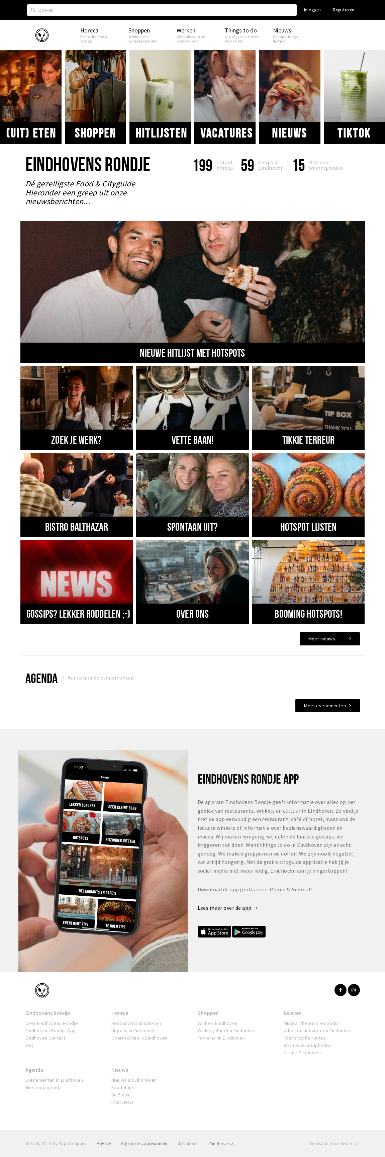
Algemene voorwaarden (144, 1143)
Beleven (293, 1012)
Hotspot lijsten (308, 526)
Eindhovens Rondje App (50, 1031)
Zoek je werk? (76, 439)
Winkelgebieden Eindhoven (227, 1031)
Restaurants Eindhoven (136, 1023)
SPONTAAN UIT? (192, 526)
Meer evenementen (325, 706)
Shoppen (95, 133)
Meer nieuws (321, 639)
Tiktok (354, 133)
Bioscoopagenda (43, 1087)
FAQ (29, 1045)
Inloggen (312, 10)
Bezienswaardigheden (307, 1045)
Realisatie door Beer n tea (334, 1143)
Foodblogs (122, 1087)
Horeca (119, 1012)
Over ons (192, 613)
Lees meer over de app (228, 907)
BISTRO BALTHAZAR (76, 526)
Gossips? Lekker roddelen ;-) (78, 613)
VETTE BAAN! (193, 439)
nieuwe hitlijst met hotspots (192, 352)
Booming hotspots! (308, 613)
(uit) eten (31, 133)
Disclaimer (188, 1143)
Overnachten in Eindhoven (139, 1038)
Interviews (122, 1102)
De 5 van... (122, 1095)
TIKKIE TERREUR (308, 439)
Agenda (41, 678)
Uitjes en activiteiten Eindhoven (318, 1031)
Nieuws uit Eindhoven (134, 1080)
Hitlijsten (161, 133)
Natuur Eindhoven (302, 1053)
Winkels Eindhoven (217, 1023)
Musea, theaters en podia (311, 1023)
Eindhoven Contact (45, 1038)
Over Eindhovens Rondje (51, 1023)
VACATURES (226, 133)
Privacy (104, 1143)
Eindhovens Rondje (47, 1012)
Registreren (343, 10)
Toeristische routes (305, 1038)
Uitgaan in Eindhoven (133, 1031)
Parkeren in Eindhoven (221, 1038)
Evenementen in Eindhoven (54, 1080)
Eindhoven (221, 1144)
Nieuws (289, 133)
